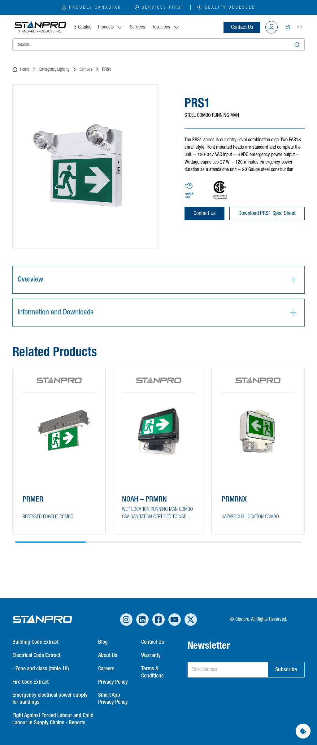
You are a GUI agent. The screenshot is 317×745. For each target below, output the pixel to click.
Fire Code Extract (30, 682)
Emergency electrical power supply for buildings (50, 699)
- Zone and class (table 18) (40, 668)
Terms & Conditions (152, 672)
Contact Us (242, 27)
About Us (107, 655)
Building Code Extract (35, 642)
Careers (106, 668)
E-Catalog (82, 27)
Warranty (151, 655)
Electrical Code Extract (36, 655)
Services (137, 27)
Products (110, 27)
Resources (166, 27)
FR (299, 27)
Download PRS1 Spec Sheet (267, 213)
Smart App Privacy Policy (113, 699)
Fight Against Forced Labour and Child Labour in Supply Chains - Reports (52, 719)
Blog (103, 642)
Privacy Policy (113, 682)
